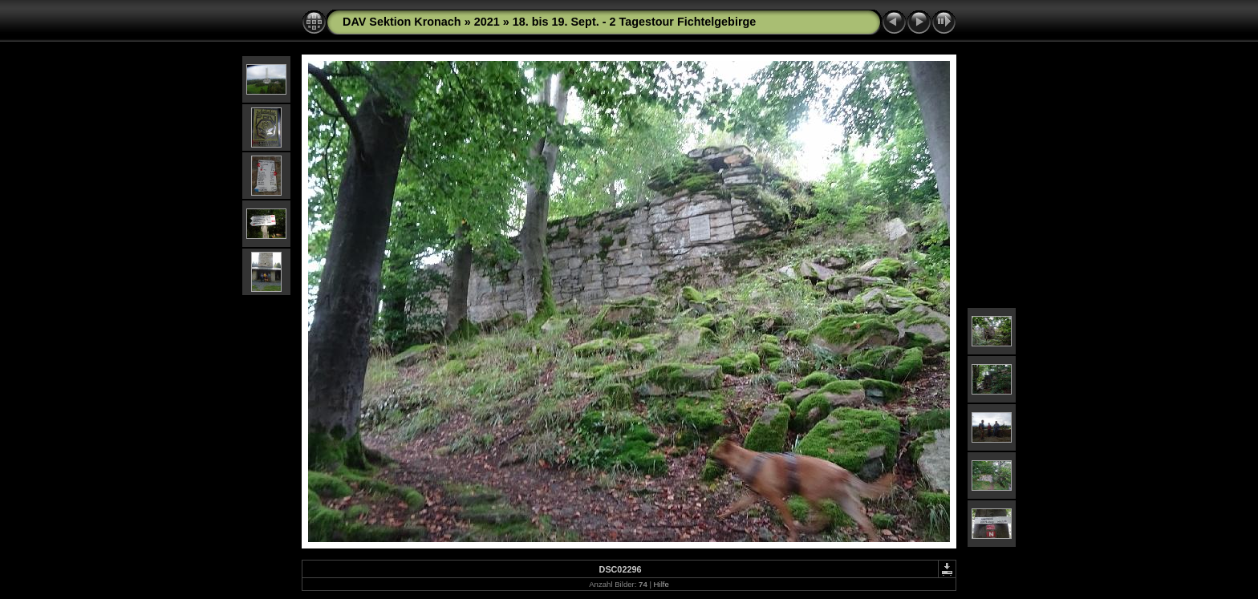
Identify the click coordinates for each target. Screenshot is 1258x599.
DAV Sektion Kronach (402, 21)
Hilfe (661, 584)
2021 (487, 21)
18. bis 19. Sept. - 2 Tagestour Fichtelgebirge (635, 21)
